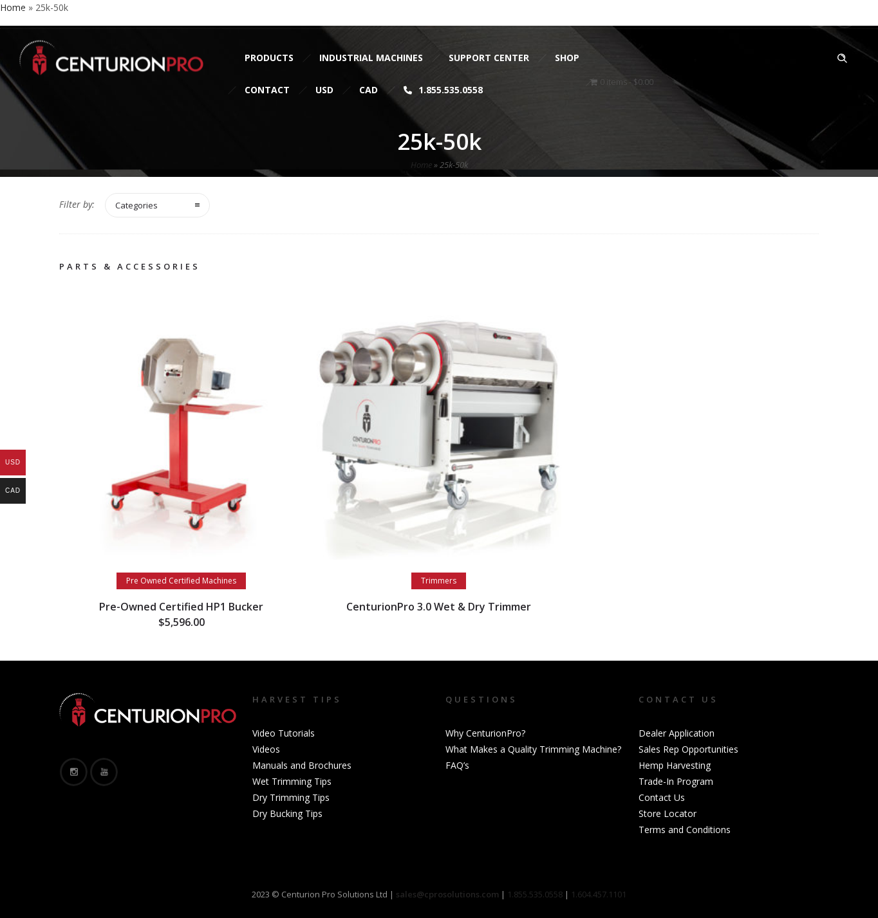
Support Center (489, 57)
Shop (567, 57)
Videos (266, 749)
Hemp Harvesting (675, 765)
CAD (368, 90)
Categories (136, 205)
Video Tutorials (283, 733)
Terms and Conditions (685, 829)
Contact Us (662, 797)
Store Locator (667, 813)
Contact (267, 90)
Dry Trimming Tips (291, 797)
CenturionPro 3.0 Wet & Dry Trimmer (438, 607)
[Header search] (841, 58)
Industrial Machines (371, 57)
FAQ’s (457, 765)
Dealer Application (677, 733)
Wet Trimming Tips (292, 781)
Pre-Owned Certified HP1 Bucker (181, 607)
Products (269, 57)
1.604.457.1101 (598, 894)
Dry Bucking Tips (287, 813)
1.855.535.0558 (443, 90)
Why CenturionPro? (485, 733)
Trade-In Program (676, 781)
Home (421, 164)
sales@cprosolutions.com (177, 14)
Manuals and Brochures (301, 765)
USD (324, 90)
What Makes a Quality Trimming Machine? (533, 749)
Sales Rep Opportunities (688, 749)
